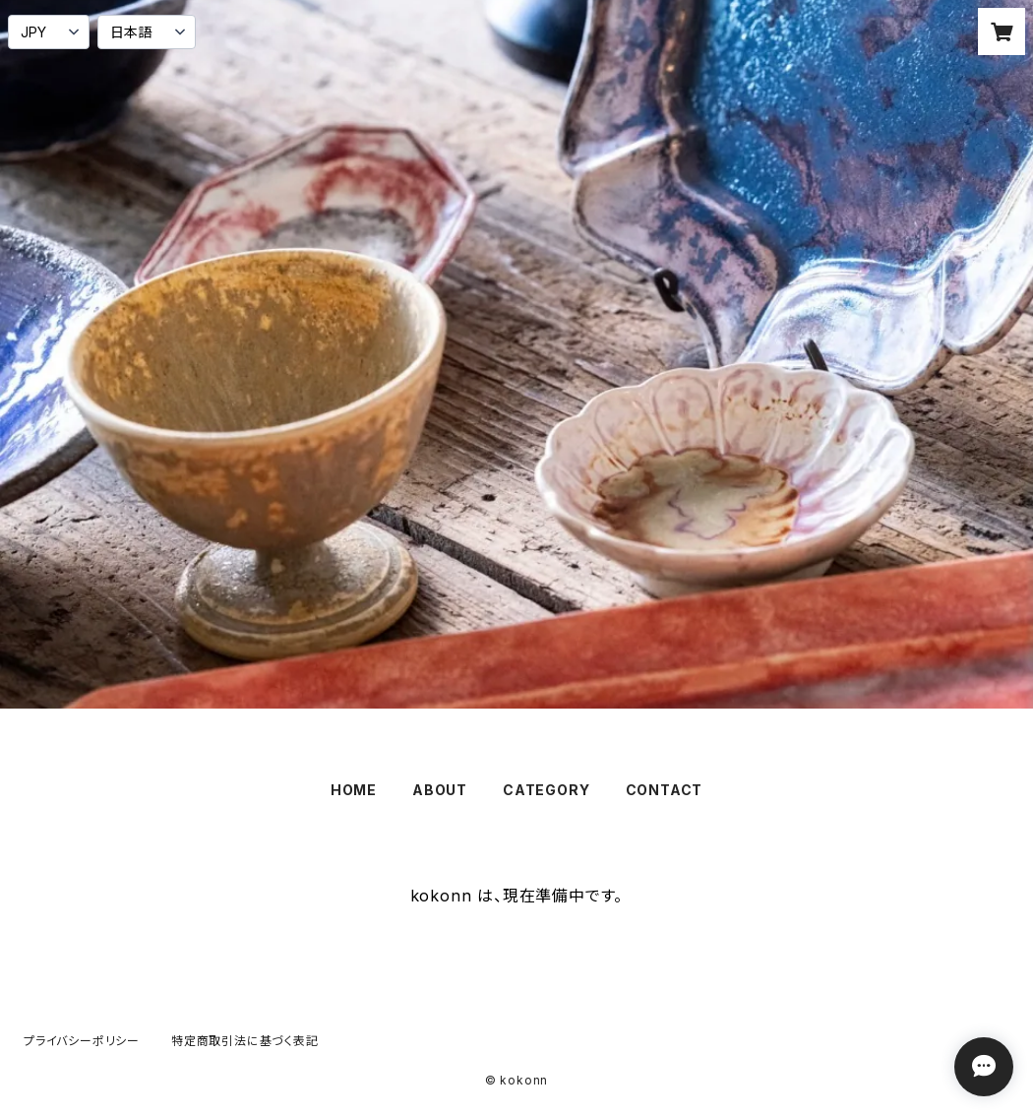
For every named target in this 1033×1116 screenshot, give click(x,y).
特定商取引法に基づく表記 (245, 1040)
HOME (354, 789)
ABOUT (439, 789)
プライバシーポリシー (82, 1040)
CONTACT (664, 789)
